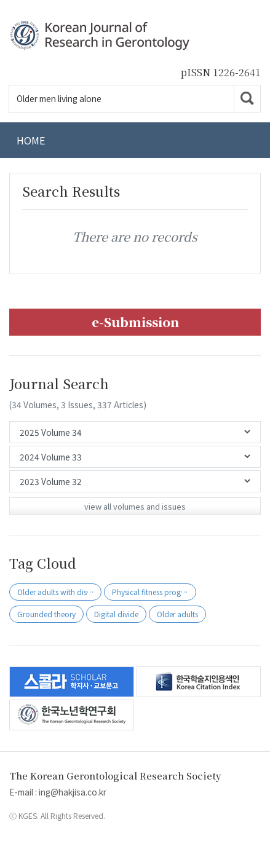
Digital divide (116, 614)
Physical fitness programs (154, 591)
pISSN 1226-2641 (221, 72)
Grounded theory (46, 614)
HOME (31, 140)
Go (247, 99)
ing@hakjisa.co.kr (72, 792)
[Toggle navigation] (245, 140)
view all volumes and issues (135, 506)
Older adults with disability (59, 591)
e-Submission (135, 322)
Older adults (177, 614)
